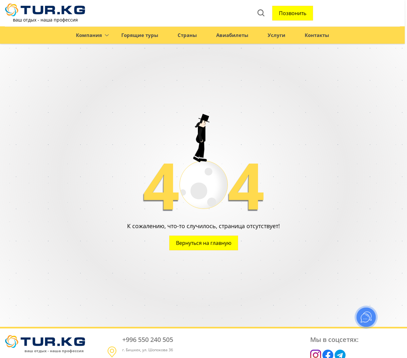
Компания (79, 36)
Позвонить (241, 13)
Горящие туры (129, 36)
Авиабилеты (222, 36)
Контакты (306, 36)
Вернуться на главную (203, 242)
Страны (177, 36)
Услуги (266, 36)
